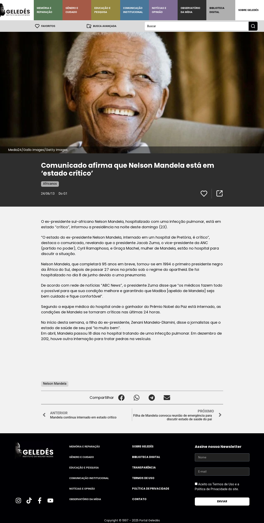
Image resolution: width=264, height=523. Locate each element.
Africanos (50, 183)
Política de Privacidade (150, 488)
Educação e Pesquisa (102, 10)
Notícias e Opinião (159, 10)
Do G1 (63, 193)
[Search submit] (253, 25)
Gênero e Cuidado (72, 10)
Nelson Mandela (55, 383)
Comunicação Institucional (133, 10)
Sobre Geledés (248, 10)
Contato (139, 499)
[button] (121, 397)
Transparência (144, 467)
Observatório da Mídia (190, 10)
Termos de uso (143, 478)
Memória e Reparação (44, 10)
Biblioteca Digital (216, 10)
